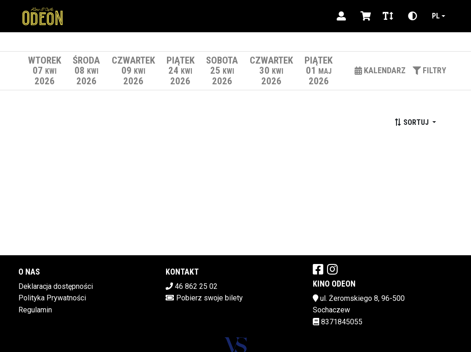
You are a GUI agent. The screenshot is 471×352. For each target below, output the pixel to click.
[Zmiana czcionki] (388, 16)
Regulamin (35, 309)
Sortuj (412, 122)
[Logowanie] (341, 16)
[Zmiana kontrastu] (413, 16)
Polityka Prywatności (52, 297)
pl (436, 16)
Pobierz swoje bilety (209, 297)
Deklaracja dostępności (55, 286)
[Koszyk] (364, 16)
